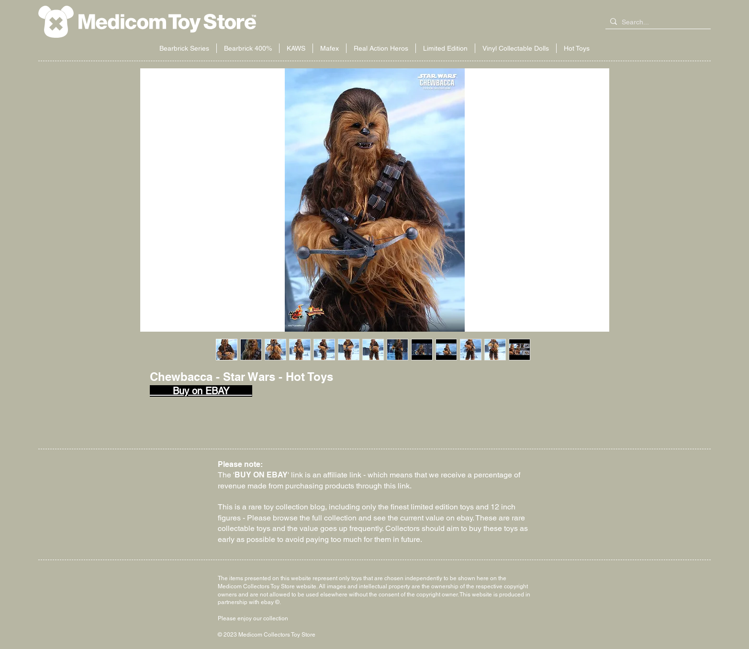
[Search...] (656, 22)
